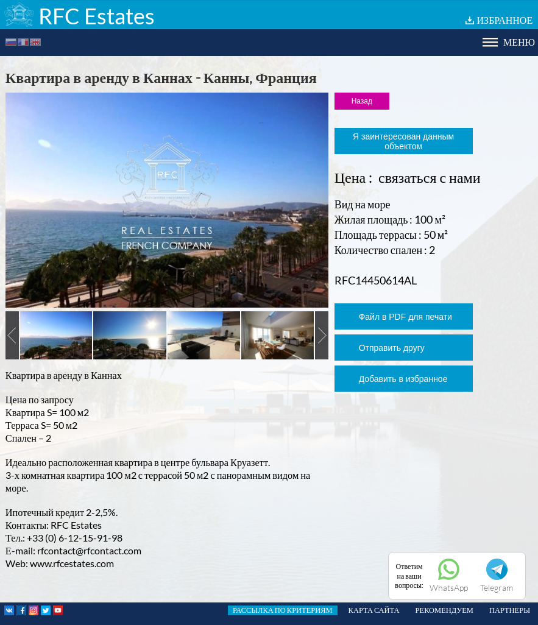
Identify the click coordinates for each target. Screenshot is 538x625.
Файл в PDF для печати (405, 317)
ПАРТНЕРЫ (509, 610)
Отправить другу (392, 348)
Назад (362, 101)
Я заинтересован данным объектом (403, 141)
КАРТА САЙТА (374, 610)
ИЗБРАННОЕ (505, 20)
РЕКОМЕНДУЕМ (444, 610)
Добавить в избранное (403, 379)
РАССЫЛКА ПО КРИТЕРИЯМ (283, 610)
